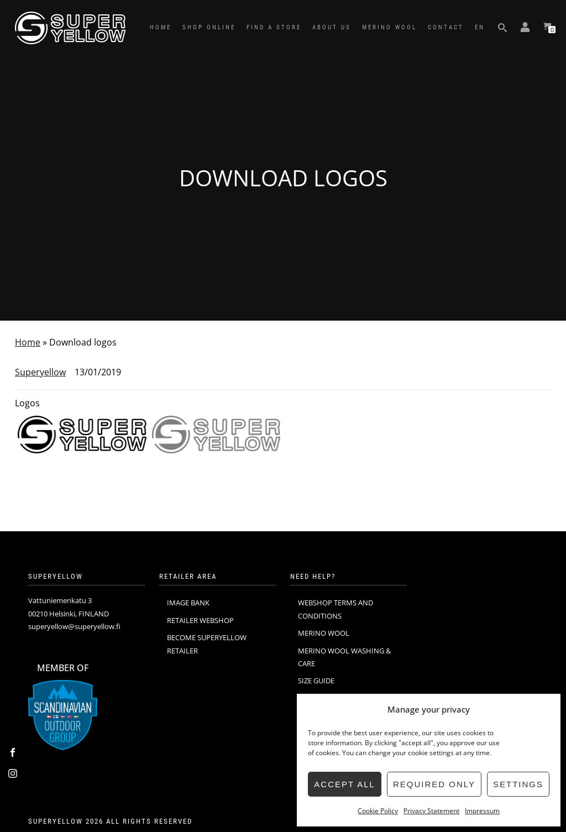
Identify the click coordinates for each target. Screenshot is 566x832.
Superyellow (40, 372)
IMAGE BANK (188, 603)
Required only (434, 784)
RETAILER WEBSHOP (200, 620)
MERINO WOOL (389, 27)
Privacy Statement (431, 810)
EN (480, 27)
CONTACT (446, 27)
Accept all (344, 784)
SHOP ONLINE (208, 27)
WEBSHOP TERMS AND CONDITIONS (335, 609)
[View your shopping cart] (547, 27)
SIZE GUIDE (316, 681)
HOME (160, 27)
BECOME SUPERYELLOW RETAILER (207, 643)
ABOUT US (331, 27)
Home (27, 342)
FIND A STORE (274, 27)
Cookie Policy (378, 810)
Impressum (482, 810)
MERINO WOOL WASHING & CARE (344, 657)
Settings (518, 784)
